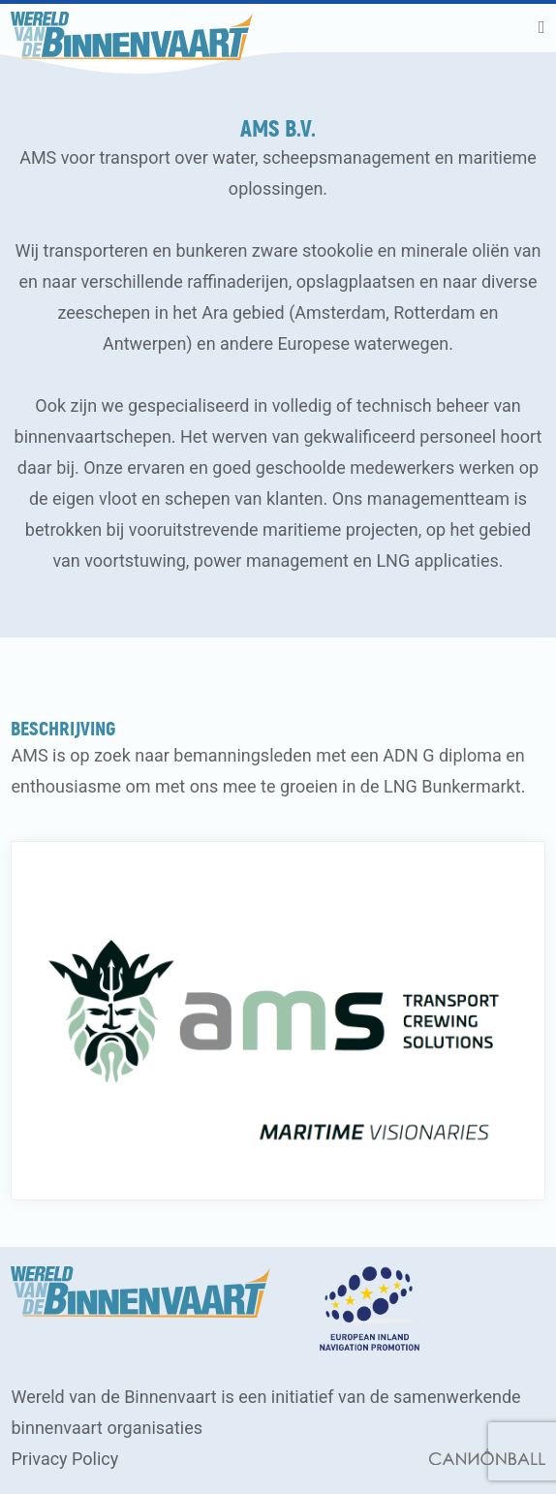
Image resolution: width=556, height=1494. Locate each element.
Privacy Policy (64, 1458)
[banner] (132, 28)
